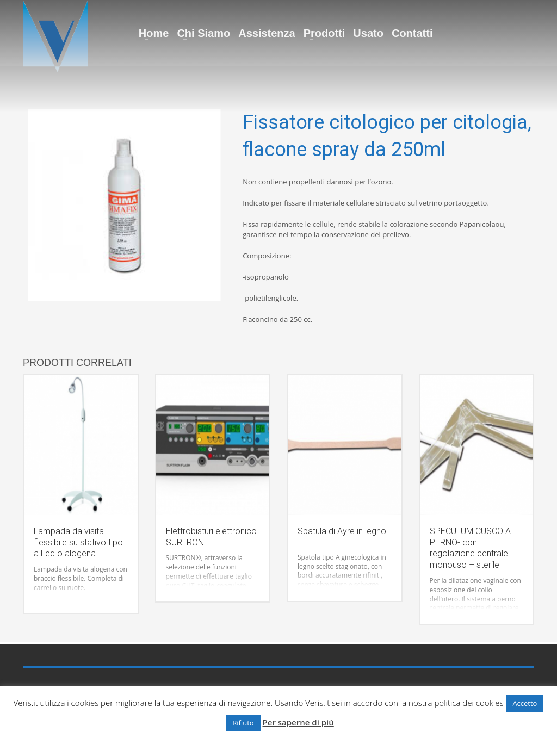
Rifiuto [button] (242, 723)
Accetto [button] (524, 703)
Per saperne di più (298, 722)
